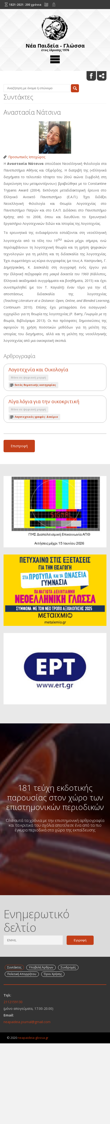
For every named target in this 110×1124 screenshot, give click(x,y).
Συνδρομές (68, 967)
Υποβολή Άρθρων (41, 967)
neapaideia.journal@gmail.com (27, 1022)
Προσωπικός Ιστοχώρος (26, 157)
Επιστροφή (19, 446)
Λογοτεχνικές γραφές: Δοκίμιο (36, 416)
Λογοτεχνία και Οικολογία (38, 369)
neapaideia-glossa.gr (33, 1038)
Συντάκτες (14, 967)
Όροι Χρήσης (53, 974)
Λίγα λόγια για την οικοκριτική (44, 401)
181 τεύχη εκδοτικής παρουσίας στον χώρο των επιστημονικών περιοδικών (55, 797)
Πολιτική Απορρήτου (21, 974)
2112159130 (13, 1002)
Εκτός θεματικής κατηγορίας (35, 385)
